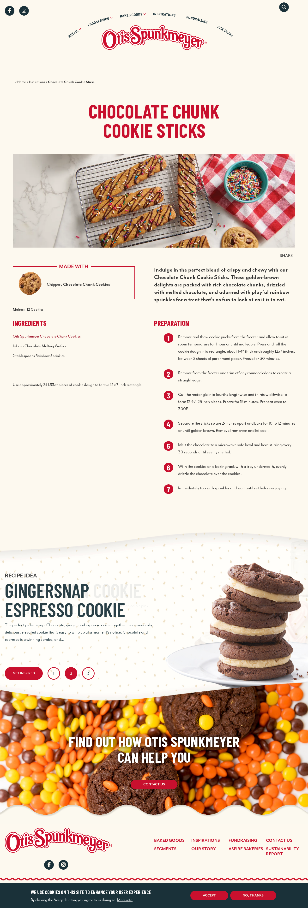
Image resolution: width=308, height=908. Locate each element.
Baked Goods (169, 840)
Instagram (24, 11)
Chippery (78, 284)
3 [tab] (88, 673)
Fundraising (243, 840)
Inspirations (37, 82)
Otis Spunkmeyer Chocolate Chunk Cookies (47, 336)
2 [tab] (71, 673)
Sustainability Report (282, 851)
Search (284, 7)
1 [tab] (53, 673)
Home (21, 82)
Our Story (203, 849)
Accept (209, 895)
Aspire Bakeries (246, 849)
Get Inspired (24, 673)
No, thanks (253, 895)
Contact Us (154, 784)
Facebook (9, 11)
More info (125, 899)
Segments (165, 849)
